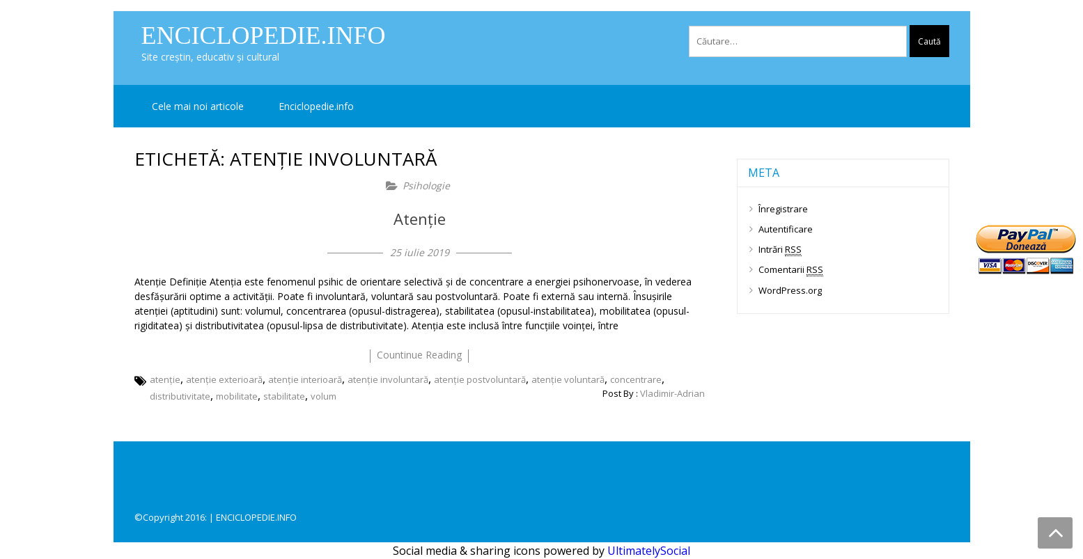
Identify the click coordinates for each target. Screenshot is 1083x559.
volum (323, 396)
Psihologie (426, 185)
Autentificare (785, 229)
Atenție (420, 218)
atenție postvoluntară (480, 379)
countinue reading (419, 354)
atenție (165, 379)
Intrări (780, 249)
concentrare (636, 379)
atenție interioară (305, 379)
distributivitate (180, 396)
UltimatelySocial (648, 550)
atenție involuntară (388, 379)
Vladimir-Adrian (672, 393)
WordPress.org (790, 290)
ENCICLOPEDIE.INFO (256, 517)
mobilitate (237, 396)
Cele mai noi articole (198, 106)
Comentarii (790, 269)
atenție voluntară (568, 379)
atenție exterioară (224, 379)
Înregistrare (783, 209)
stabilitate (284, 396)
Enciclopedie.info (263, 35)
